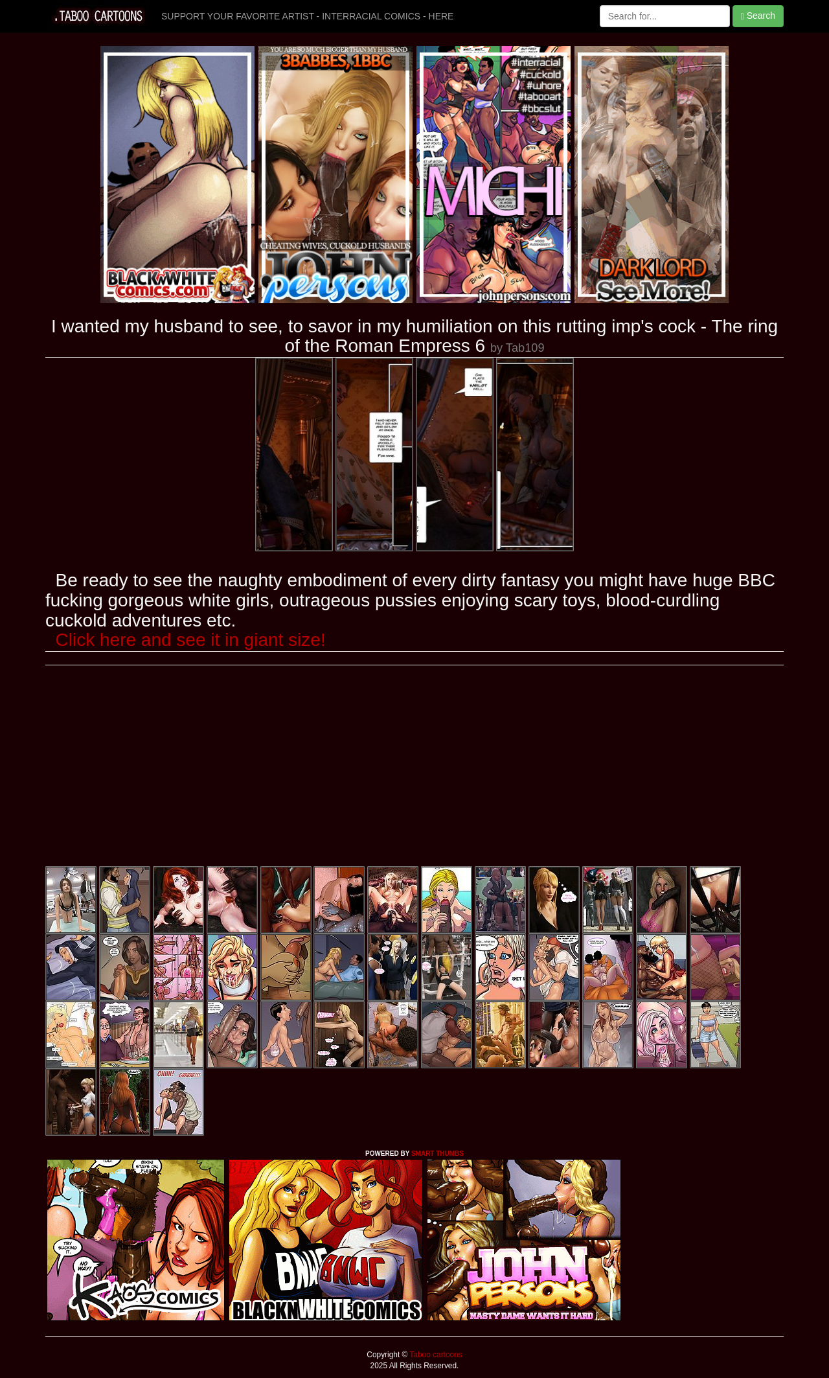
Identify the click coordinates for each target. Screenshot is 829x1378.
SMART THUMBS (437, 1153)
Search (758, 15)
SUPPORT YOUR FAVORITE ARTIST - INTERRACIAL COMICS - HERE (307, 16)
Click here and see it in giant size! (191, 640)
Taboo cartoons (434, 1354)
